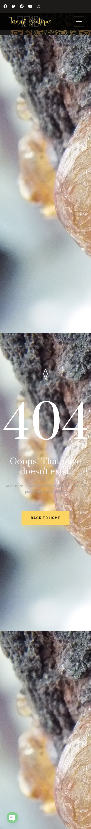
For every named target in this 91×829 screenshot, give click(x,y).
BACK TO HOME (45, 518)
